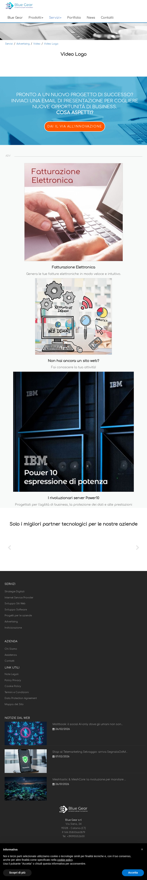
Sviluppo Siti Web (15, 603)
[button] (142, 849)
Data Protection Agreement (21, 698)
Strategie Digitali (14, 591)
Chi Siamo (11, 649)
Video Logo (51, 43)
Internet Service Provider (19, 597)
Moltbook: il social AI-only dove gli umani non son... (87, 724)
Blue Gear (15, 17)
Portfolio (74, 17)
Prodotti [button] (36, 17)
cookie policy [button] (64, 859)
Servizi (9, 43)
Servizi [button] (55, 17)
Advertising (23, 43)
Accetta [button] (133, 872)
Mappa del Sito (14, 704)
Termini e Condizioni (17, 692)
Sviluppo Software (16, 609)
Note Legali (12, 674)
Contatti (107, 17)
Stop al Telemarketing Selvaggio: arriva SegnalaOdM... (89, 751)
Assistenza (11, 655)
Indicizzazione (13, 627)
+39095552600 (76, 836)
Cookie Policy (13, 686)
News (91, 17)
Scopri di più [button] (17, 872)
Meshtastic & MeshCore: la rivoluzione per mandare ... (89, 779)
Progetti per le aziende (18, 615)
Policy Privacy (13, 680)
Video (36, 43)
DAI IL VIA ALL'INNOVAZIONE (74, 126)
